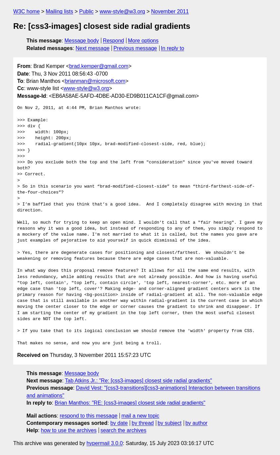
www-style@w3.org (122, 11)
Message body (82, 40)
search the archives (124, 430)
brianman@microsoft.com (95, 81)
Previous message (135, 48)
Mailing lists (59, 11)
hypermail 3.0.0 (104, 443)
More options (143, 40)
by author (196, 423)
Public (86, 11)
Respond (113, 40)
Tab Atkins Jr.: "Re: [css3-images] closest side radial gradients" (138, 380)
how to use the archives (69, 430)
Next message (93, 48)
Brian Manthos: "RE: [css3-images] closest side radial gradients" (130, 403)
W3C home (26, 11)
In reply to (172, 48)
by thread (143, 423)
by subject (169, 423)
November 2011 (170, 11)
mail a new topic (140, 416)
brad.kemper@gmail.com (98, 66)
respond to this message (88, 416)
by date (118, 423)
